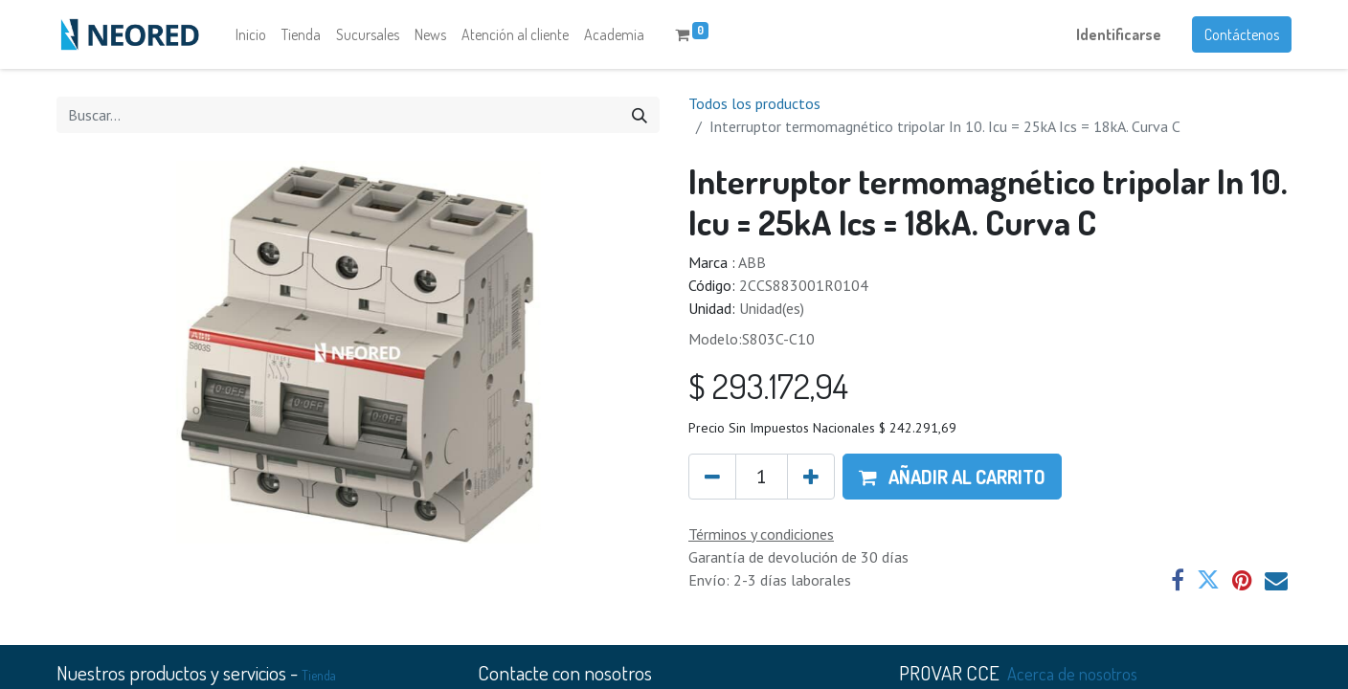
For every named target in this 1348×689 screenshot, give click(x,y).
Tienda (319, 675)
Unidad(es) (771, 308)
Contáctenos (1241, 34)
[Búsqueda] (639, 115)
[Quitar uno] (712, 477)
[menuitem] (251, 34)
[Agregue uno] (811, 477)
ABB (752, 262)
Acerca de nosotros (1072, 673)
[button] (952, 477)
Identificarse (1118, 34)
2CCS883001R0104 (803, 285)
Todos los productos (754, 103)
